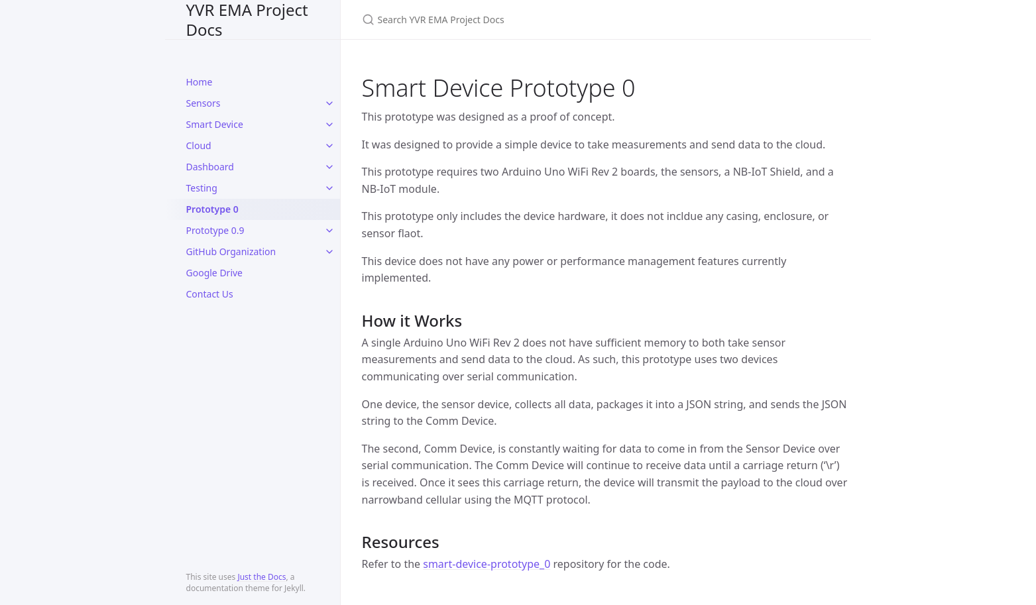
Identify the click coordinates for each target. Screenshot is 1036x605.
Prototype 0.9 (215, 230)
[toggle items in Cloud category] (329, 145)
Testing (201, 188)
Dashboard (210, 166)
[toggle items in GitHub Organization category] (329, 251)
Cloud (198, 145)
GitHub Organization (231, 251)
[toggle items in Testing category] (329, 188)
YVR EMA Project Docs (247, 19)
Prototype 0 (212, 209)
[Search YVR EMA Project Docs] (518, 19)
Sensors (203, 103)
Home (199, 82)
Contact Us (209, 294)
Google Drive (214, 272)
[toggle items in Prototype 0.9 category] (329, 230)
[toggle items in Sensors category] (329, 103)
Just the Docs (261, 576)
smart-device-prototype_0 (486, 564)
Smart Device (214, 124)
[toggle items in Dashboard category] (329, 167)
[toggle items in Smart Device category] (329, 124)
